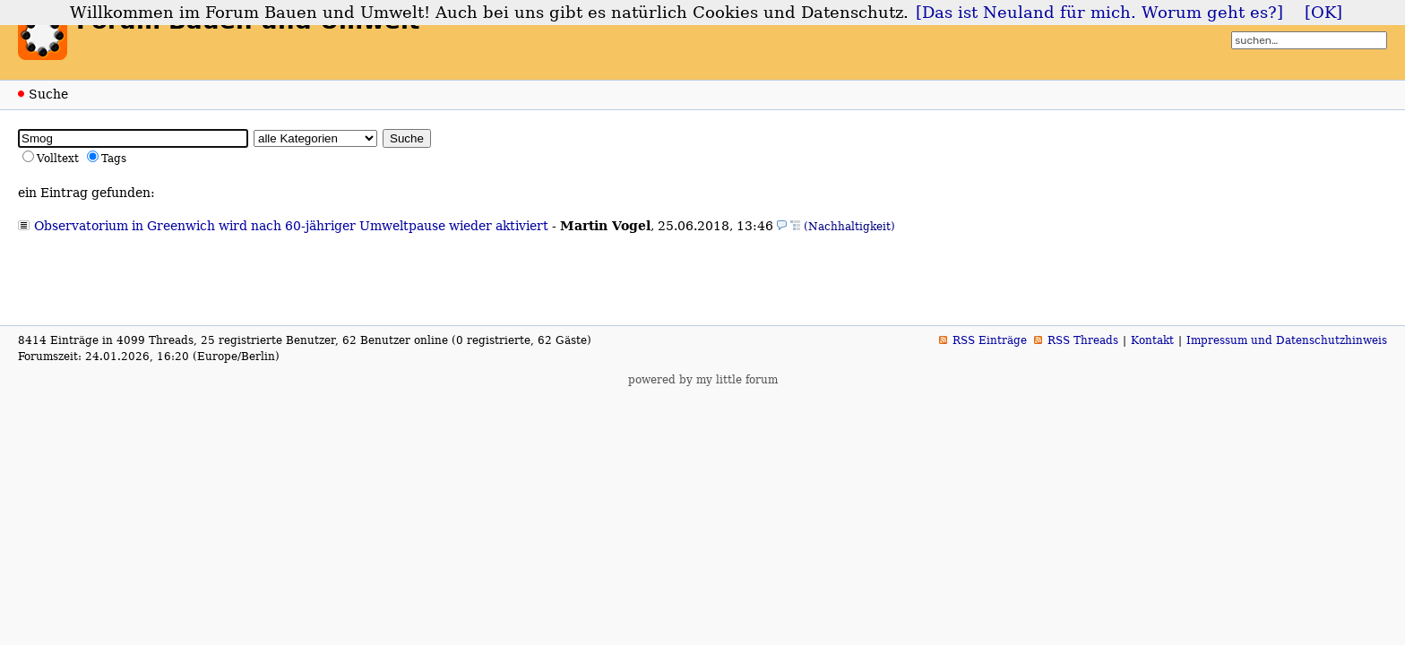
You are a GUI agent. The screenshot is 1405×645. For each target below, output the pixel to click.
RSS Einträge (989, 340)
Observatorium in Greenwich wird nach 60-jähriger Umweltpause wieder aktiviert (291, 226)
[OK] (1323, 13)
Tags (113, 158)
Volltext (58, 158)
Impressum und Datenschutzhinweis (1286, 340)
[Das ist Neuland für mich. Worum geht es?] (1099, 13)
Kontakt (1152, 340)
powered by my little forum (703, 380)
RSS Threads (1082, 340)
